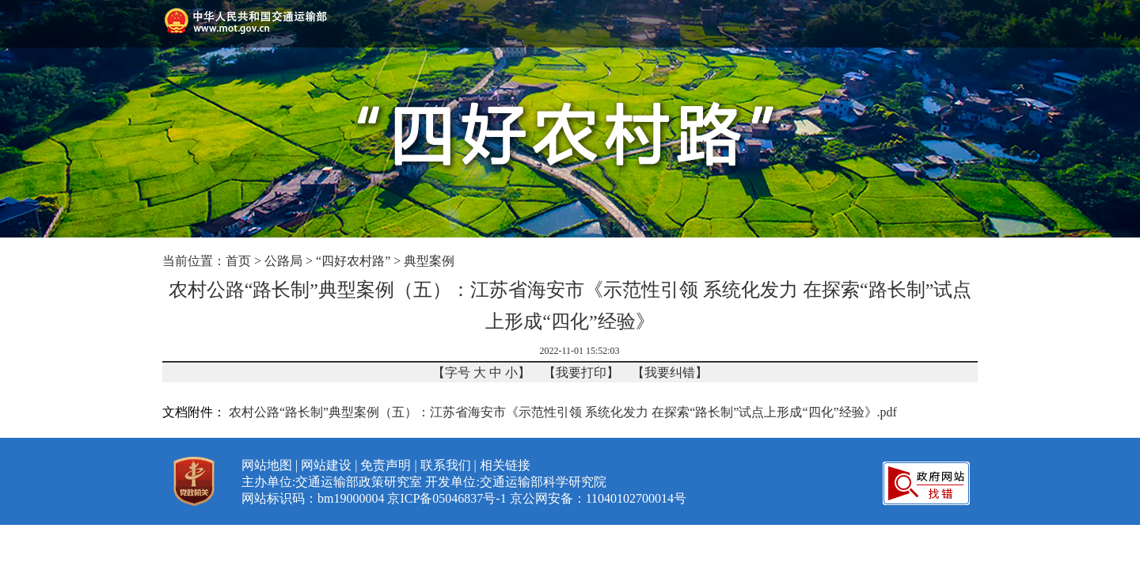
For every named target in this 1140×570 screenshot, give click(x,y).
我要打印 (581, 372)
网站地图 (266, 465)
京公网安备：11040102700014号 (598, 498)
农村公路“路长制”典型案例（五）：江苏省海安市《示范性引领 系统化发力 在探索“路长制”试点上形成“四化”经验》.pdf (563, 412)
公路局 (283, 261)
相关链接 (505, 465)
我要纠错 (669, 372)
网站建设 (326, 465)
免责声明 (385, 465)
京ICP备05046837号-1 (446, 498)
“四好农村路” (353, 261)
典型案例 (429, 261)
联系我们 (445, 465)
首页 (238, 261)
